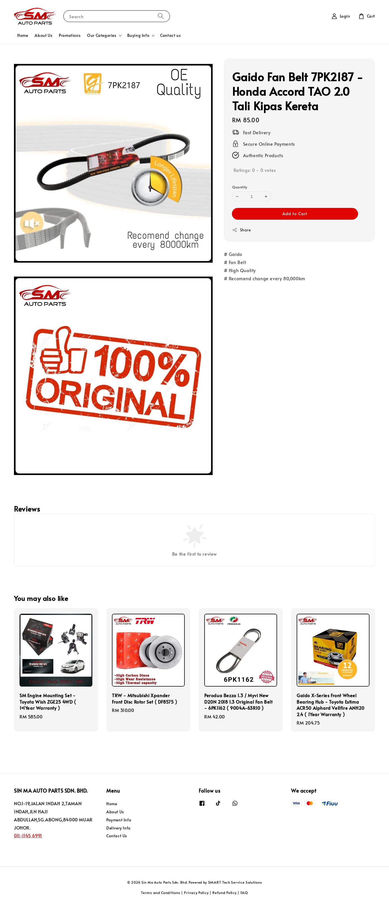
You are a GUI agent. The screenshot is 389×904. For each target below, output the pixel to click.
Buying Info (138, 35)
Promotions (69, 35)
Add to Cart (294, 213)
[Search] (161, 16)
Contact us (170, 35)
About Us (43, 35)
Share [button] (241, 229)
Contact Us (116, 835)
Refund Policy (224, 892)
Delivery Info (118, 828)
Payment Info (118, 820)
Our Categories (101, 35)
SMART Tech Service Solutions (235, 882)
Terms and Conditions (160, 892)
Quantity (239, 187)
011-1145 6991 (28, 835)
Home (22, 35)
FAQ (244, 892)
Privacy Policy (196, 892)
